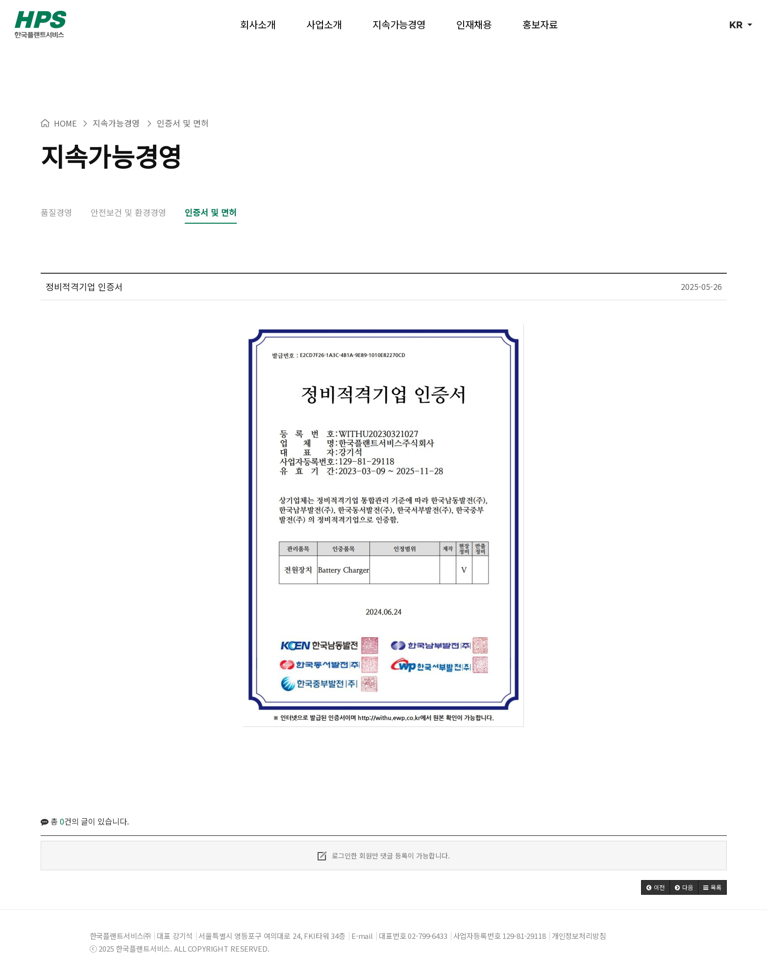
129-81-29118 (523, 921)
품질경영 (56, 197)
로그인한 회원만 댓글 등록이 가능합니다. (384, 841)
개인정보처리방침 (579, 921)
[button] (655, 872)
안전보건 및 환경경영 (128, 197)
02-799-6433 (427, 921)
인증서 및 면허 (211, 197)
